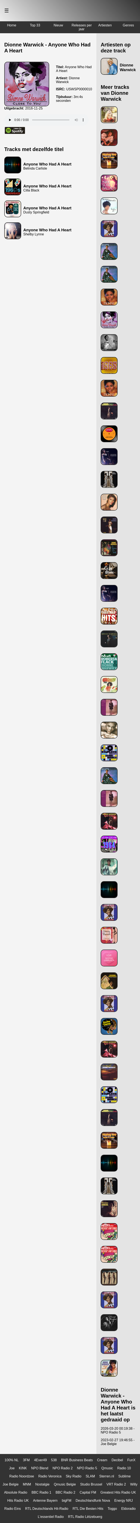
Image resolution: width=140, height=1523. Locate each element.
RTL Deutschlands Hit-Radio (46, 1508)
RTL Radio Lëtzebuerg (85, 1517)
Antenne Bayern (45, 1500)
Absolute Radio (15, 1492)
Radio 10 (124, 1468)
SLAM (90, 1476)
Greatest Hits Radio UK (118, 1492)
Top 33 (35, 25)
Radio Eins (12, 1508)
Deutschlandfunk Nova (93, 1500)
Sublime (124, 1476)
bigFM (66, 1500)
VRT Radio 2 (116, 1484)
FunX (131, 1460)
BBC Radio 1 (41, 1492)
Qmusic (107, 1468)
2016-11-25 (34, 108)
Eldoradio (128, 1508)
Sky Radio (73, 1476)
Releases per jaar (82, 27)
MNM (27, 1484)
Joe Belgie (11, 1484)
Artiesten (105, 25)
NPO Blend (39, 1468)
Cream (102, 1460)
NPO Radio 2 (63, 1468)
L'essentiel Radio (51, 1517)
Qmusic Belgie (65, 1484)
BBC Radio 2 (65, 1492)
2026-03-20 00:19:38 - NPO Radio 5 (117, 1430)
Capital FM (88, 1492)
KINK (23, 1468)
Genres (128, 25)
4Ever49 (40, 1460)
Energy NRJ (123, 1500)
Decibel (117, 1460)
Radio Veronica (50, 1476)
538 (54, 1460)
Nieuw (58, 25)
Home (11, 25)
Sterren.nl (106, 1476)
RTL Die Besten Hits (87, 1508)
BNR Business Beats (77, 1460)
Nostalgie (42, 1484)
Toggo (112, 1508)
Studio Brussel (91, 1484)
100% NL (11, 1460)
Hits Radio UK (18, 1500)
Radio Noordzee (21, 1476)
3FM (26, 1460)
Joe (12, 1468)
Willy (133, 1484)
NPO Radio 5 (87, 1468)
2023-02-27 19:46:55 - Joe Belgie (117, 1442)
